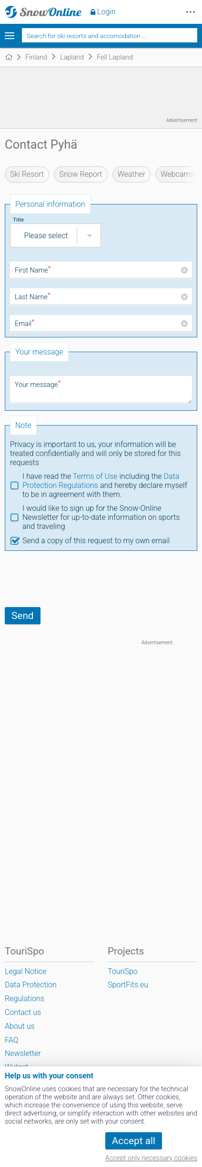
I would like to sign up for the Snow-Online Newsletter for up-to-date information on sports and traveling (101, 517)
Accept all (133, 1141)
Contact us (23, 1012)
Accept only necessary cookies (151, 1158)
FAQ (11, 1040)
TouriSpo (123, 971)
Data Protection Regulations (31, 991)
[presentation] (77, 579)
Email (24, 324)
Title (18, 219)
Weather (132, 174)
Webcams (177, 174)
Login (106, 11)
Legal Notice (25, 971)
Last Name (32, 297)
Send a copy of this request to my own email (96, 540)
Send (22, 615)
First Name (33, 270)
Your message (38, 385)
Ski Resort (27, 174)
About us (20, 1026)
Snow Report (80, 174)
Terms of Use (95, 476)
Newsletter (23, 1053)
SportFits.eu (128, 984)
